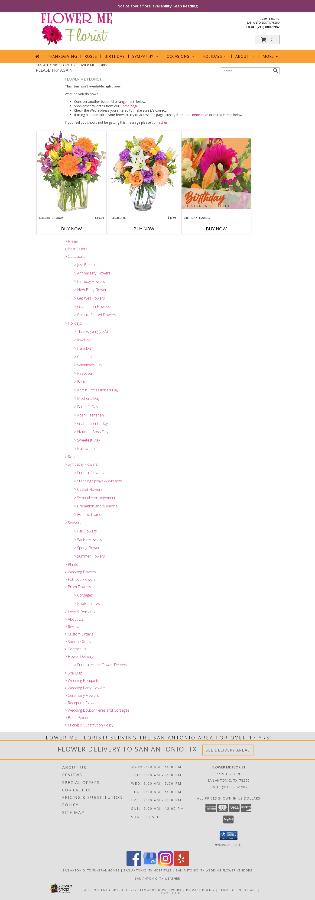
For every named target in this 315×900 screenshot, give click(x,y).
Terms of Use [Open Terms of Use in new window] (172, 893)
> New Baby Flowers (91, 289)
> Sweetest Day (87, 440)
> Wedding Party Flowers (85, 687)
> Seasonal (74, 522)
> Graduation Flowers (92, 306)
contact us (160, 122)
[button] (267, 39)
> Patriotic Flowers (80, 579)
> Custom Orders (79, 634)
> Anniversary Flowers (92, 273)
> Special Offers (78, 641)
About (245, 56)
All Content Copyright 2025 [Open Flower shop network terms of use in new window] (111, 890)
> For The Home (87, 514)
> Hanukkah (84, 348)
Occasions (181, 56)
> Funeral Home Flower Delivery (100, 664)
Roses (90, 56)
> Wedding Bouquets (82, 680)
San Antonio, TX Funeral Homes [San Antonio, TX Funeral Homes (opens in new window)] (91, 870)
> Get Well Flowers (89, 298)
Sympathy (145, 56)
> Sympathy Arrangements (95, 497)
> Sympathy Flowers (81, 464)
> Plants (71, 564)
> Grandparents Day (91, 423)
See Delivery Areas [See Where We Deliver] (228, 750)
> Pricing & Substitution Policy (89, 725)
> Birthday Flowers (89, 281)
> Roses (71, 456)
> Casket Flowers (88, 489)
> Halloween (84, 448)
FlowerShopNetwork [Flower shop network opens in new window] (161, 890)
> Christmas (84, 356)
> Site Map (73, 673)
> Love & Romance (80, 611)
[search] (275, 70)
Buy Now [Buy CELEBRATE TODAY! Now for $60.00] (71, 229)
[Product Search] (246, 71)
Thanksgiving (62, 56)
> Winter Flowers (88, 539)
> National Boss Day (91, 431)
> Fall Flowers (85, 531)
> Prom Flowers (78, 586)
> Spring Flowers (87, 547)
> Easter (81, 381)
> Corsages (83, 595)
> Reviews (73, 626)
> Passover (83, 373)
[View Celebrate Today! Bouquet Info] (71, 173)
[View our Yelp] (181, 864)
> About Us (74, 619)
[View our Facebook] (134, 864)
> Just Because (86, 264)
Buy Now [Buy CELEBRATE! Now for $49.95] (143, 229)
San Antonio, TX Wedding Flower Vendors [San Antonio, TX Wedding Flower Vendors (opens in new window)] (214, 870)
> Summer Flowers (89, 556)
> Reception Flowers (82, 702)
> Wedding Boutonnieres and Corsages (97, 710)
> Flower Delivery (79, 656)
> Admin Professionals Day (96, 390)
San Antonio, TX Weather (157, 878)
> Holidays (73, 323)
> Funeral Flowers (89, 472)
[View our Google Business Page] (149, 864)
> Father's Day (86, 406)
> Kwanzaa (83, 339)
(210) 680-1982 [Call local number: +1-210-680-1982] (268, 27)
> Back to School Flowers (95, 314)
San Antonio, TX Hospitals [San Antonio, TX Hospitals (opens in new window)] (148, 870)
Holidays (215, 56)
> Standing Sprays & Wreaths (98, 481)
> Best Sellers (76, 249)
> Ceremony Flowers (82, 695)
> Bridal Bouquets (79, 717)
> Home (71, 241)
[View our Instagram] (165, 864)
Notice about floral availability (157, 6)
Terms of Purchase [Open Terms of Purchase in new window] (238, 890)
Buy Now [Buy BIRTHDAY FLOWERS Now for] (216, 229)
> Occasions (75, 256)
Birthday (114, 56)
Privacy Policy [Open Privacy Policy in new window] (200, 890)
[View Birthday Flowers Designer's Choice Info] (216, 173)
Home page (129, 106)
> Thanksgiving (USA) (91, 331)
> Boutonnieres (87, 603)
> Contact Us (75, 649)
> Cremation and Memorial (96, 506)
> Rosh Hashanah (89, 415)
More (271, 56)
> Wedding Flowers (80, 571)
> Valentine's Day (88, 365)
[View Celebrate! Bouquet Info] (144, 173)
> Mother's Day (87, 398)
